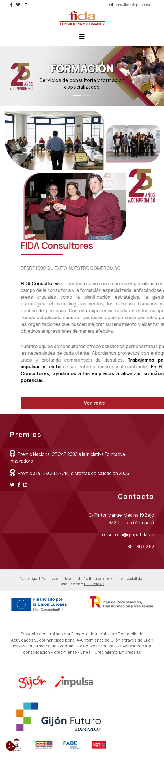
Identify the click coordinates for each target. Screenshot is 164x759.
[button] (12, 76)
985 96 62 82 (140, 546)
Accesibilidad (132, 578)
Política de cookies (100, 578)
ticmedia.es (94, 583)
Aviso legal (29, 578)
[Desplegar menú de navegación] (82, 38)
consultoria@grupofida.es (134, 5)
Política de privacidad (61, 578)
